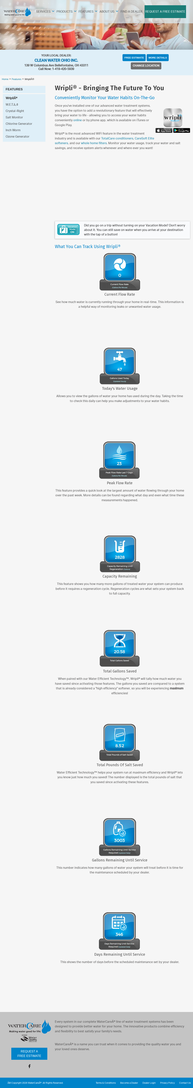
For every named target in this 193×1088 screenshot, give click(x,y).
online (77, 120)
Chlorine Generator (19, 123)
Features (86, 11)
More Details (158, 57)
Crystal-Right (15, 111)
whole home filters (94, 143)
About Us (107, 11)
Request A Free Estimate (165, 11)
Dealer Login (149, 1083)
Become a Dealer (129, 1083)
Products (65, 11)
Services (43, 11)
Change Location (146, 65)
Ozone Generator (17, 136)
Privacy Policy (167, 1083)
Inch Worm (13, 130)
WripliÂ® (11, 98)
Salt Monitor (14, 117)
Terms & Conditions (106, 1083)
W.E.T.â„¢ (12, 104)
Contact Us (185, 1083)
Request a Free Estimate (29, 1054)
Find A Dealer (131, 11)
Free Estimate (134, 57)
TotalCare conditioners (117, 138)
